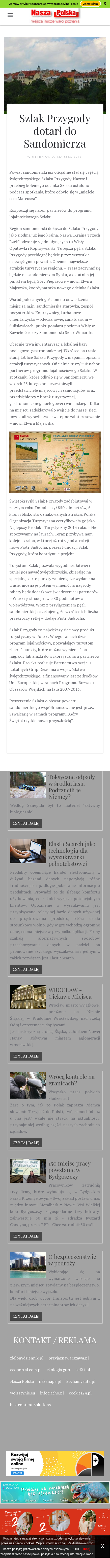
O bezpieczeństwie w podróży (72, 1259)
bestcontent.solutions (30, 1404)
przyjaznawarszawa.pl (68, 1358)
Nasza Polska (22, 1381)
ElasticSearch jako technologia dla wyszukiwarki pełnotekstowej (71, 853)
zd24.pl (83, 1369)
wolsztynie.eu (22, 1393)
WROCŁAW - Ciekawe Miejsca (70, 993)
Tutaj (86, 1549)
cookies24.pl (80, 1393)
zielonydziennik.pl (26, 1358)
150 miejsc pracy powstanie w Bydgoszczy (69, 1169)
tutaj (63, 1543)
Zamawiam (90, 4)
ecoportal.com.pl (26, 1369)
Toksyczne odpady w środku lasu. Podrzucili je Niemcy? (71, 786)
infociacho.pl (52, 1393)
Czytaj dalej (26, 823)
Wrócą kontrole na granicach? (71, 1079)
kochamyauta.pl (80, 1381)
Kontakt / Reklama (55, 1340)
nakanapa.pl (50, 1381)
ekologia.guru (59, 1369)
